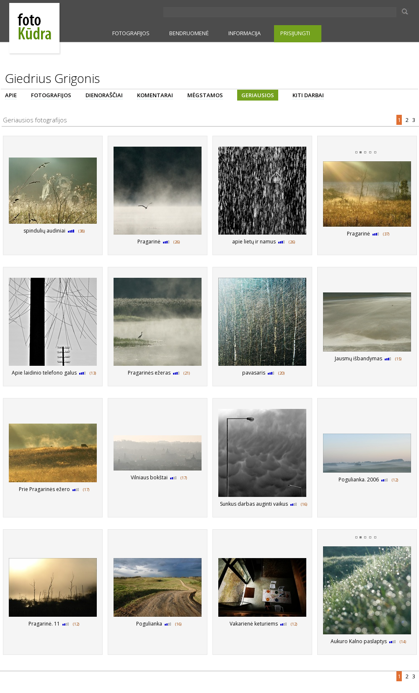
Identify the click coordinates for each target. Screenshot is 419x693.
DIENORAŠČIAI (104, 95)
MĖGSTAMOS (205, 95)
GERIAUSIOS (257, 95)
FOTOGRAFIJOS (131, 33)
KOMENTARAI (155, 95)
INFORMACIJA (244, 33)
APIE (11, 95)
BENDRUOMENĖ (189, 33)
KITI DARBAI (308, 95)
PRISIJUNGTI (295, 33)
